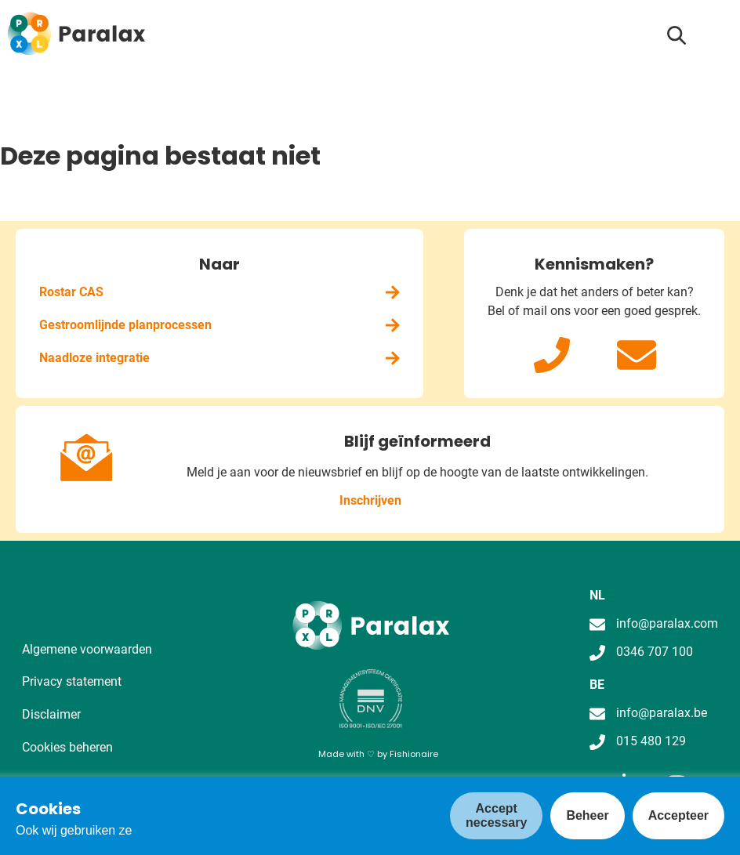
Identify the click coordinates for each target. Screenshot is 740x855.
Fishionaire (414, 754)
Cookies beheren (67, 747)
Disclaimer (51, 714)
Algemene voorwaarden (87, 649)
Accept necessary (496, 815)
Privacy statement (72, 681)
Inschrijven (370, 500)
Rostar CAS (219, 291)
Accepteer (678, 815)
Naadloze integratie (219, 357)
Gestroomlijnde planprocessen (219, 324)
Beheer (587, 815)
